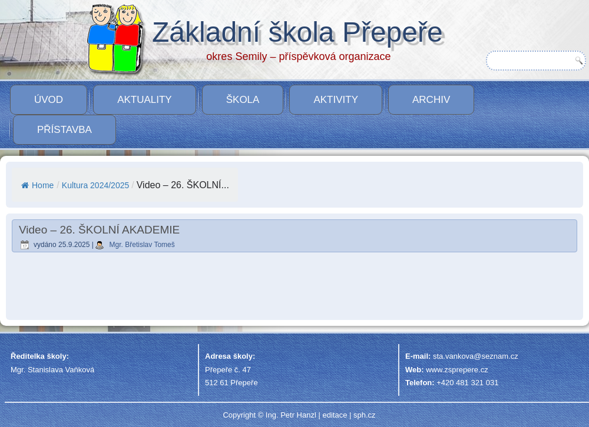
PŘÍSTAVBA (64, 129)
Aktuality (144, 99)
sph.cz (364, 415)
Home (37, 185)
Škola (243, 99)
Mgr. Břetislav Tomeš (142, 245)
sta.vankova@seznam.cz (475, 356)
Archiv (431, 99)
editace (334, 415)
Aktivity (335, 99)
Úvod (48, 99)
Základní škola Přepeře (297, 32)
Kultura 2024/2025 (95, 185)
